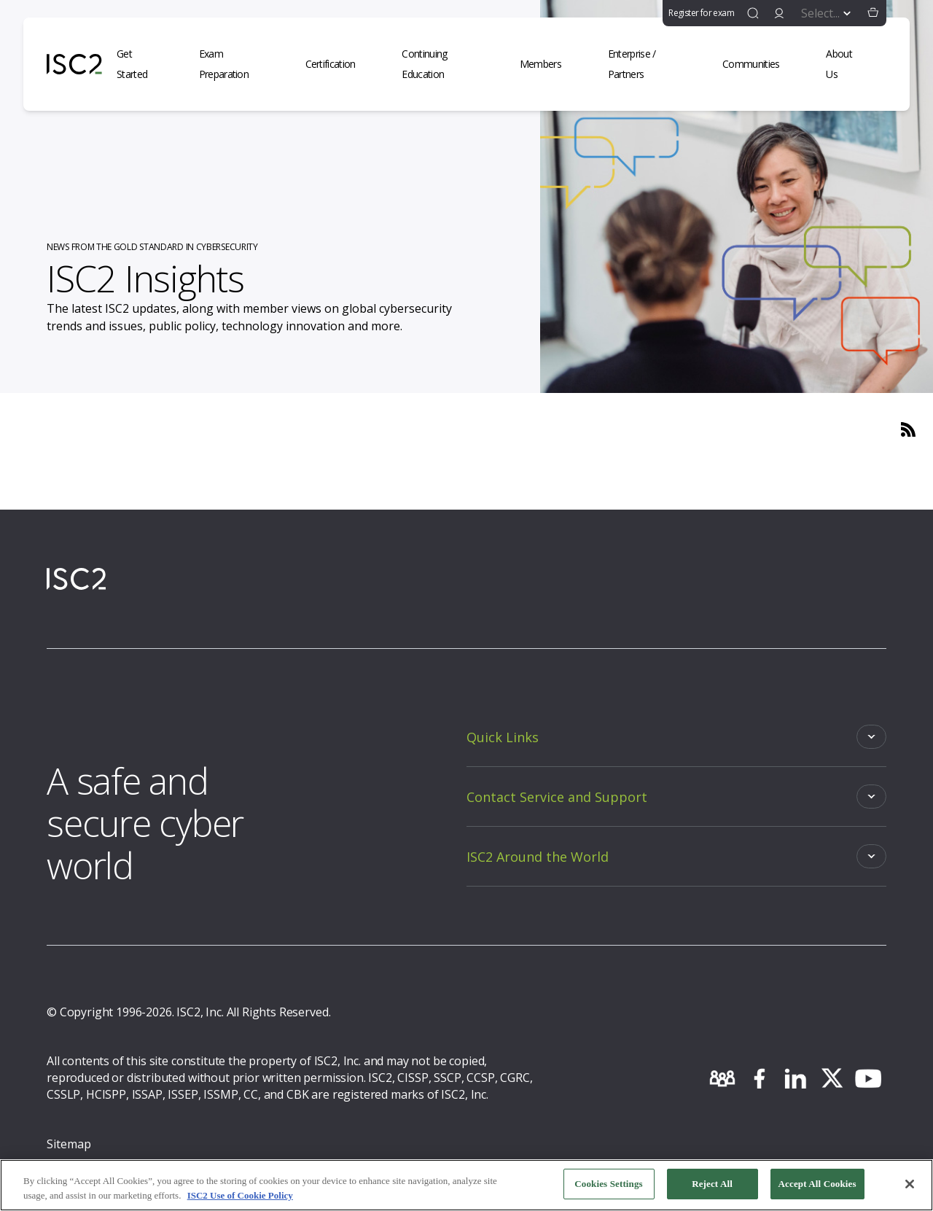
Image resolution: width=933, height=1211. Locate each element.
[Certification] (339, 64)
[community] (722, 1078)
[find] (753, 13)
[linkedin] (795, 1078)
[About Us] (848, 64)
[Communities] (759, 64)
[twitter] (831, 1078)
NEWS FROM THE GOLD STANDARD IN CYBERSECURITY (152, 247)
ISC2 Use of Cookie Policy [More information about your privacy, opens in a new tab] (240, 1195)
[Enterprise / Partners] (650, 64)
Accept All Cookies (817, 1183)
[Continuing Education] (445, 64)
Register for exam (701, 13)
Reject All (712, 1183)
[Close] (910, 1184)
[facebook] (759, 1078)
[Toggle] (676, 737)
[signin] (779, 13)
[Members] (549, 64)
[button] (873, 13)
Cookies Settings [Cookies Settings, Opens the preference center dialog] (608, 1183)
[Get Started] (143, 64)
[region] (466, 1185)
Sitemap (69, 1144)
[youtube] (868, 1078)
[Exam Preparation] (237, 64)
